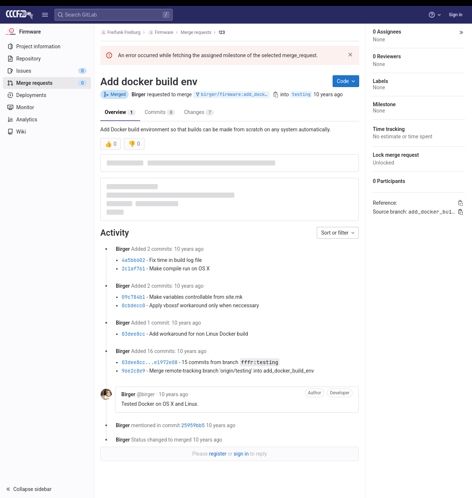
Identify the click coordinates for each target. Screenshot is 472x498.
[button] (45, 15)
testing (301, 94)
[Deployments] (47, 95)
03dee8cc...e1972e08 (150, 362)
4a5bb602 (133, 260)
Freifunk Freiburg (120, 32)
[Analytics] (47, 119)
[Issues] (47, 71)
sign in (241, 454)
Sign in (455, 14)
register (217, 454)
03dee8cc (133, 334)
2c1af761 (133, 268)
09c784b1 (133, 297)
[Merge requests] (47, 83)
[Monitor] (47, 107)
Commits (160, 112)
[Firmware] (47, 31)
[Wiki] (47, 132)
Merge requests (196, 32)
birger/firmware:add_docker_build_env (232, 94)
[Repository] (47, 59)
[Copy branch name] (275, 94)
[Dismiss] (350, 54)
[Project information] (47, 46)
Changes (199, 112)
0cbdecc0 (133, 305)
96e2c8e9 (133, 370)
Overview (120, 112)
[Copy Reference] (460, 202)
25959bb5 (193, 425)
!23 (222, 32)
